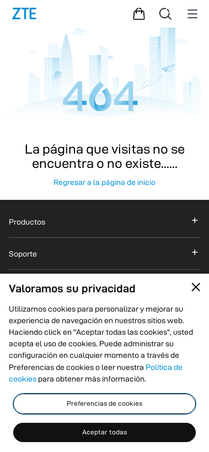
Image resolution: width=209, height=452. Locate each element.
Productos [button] (27, 221)
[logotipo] (24, 13)
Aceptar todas (104, 431)
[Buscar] (165, 13)
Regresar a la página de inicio (104, 182)
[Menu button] (192, 13)
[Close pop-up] (195, 287)
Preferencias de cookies (104, 403)
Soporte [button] (23, 253)
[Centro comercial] (139, 13)
